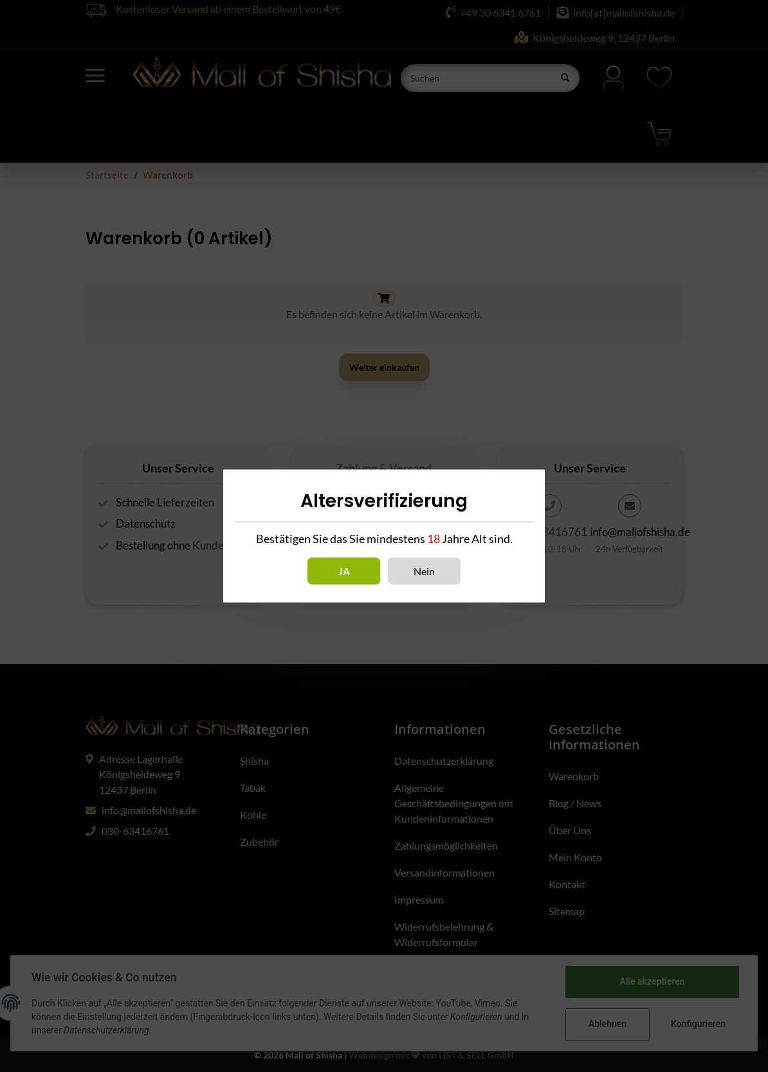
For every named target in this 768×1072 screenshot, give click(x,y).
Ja (344, 571)
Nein (424, 571)
